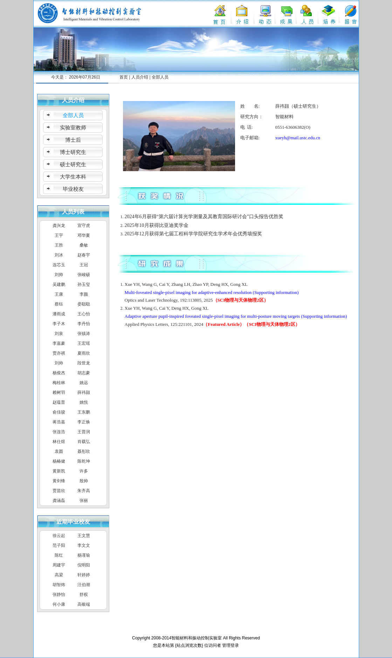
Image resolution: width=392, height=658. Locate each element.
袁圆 (59, 451)
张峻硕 (83, 274)
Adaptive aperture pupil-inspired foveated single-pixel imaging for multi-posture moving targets (212, 316)
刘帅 (59, 274)
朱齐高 (83, 490)
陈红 (59, 555)
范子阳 (59, 545)
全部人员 (160, 77)
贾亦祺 (59, 353)
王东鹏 (83, 412)
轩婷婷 (83, 574)
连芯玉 (59, 264)
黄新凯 (59, 471)
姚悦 (84, 402)
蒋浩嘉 (59, 421)
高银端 (83, 604)
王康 (59, 294)
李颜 (84, 294)
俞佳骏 (59, 412)
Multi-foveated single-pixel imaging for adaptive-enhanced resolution (188, 292)
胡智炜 (59, 584)
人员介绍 (139, 77)
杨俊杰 (59, 372)
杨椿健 (59, 461)
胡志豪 (83, 372)
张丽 (84, 500)
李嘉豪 (59, 343)
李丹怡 (83, 323)
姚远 (84, 382)
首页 (123, 77)
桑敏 (84, 245)
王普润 (83, 431)
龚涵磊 (59, 500)
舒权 (84, 594)
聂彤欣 (83, 451)
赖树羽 (59, 392)
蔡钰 (59, 304)
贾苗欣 (59, 490)
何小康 (59, 604)
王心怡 (83, 313)
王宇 (59, 235)
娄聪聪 (83, 304)
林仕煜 (59, 441)
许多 (84, 471)
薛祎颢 (83, 392)
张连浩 (59, 431)
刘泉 (59, 333)
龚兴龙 (59, 225)
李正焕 (83, 421)
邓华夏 (83, 235)
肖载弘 (83, 441)
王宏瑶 (83, 343)
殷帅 (84, 480)
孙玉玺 (83, 284)
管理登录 (230, 645)
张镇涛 (83, 333)
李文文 (83, 545)
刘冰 (59, 255)
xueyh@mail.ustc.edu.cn (298, 137)
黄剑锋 (59, 480)
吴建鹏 (59, 284)
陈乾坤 (83, 461)
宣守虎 (83, 225)
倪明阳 (83, 565)
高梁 (59, 574)
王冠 (84, 264)
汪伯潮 (83, 584)
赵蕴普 (59, 402)
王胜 (59, 245)
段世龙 (83, 363)
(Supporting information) (276, 292)
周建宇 (59, 565)
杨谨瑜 (83, 555)
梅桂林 (59, 382)
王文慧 (83, 535)
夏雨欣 (83, 353)
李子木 (59, 323)
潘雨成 (59, 313)
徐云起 (59, 535)
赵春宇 (83, 255)
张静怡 (59, 594)
